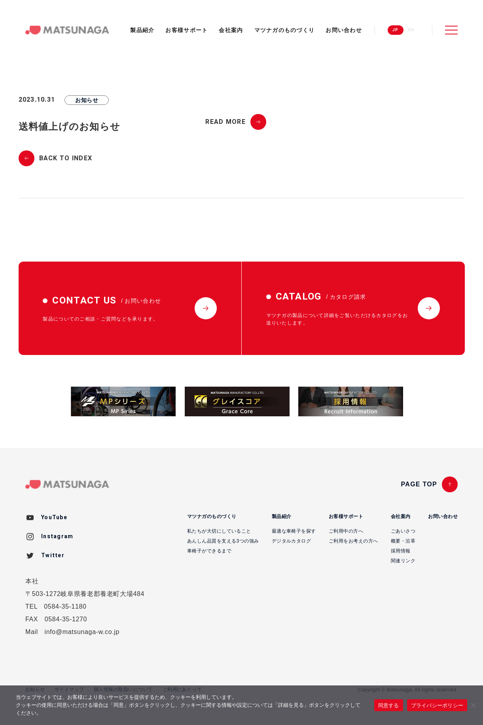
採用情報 (401, 551)
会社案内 (231, 30)
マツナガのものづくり (284, 30)
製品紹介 (142, 30)
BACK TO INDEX (66, 158)
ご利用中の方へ (346, 531)
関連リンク (403, 561)
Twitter (52, 555)
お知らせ (86, 100)
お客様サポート (186, 30)
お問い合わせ (344, 30)
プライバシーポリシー (437, 705)
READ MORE (225, 122)
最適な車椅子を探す (294, 531)
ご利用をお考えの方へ (353, 541)
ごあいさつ (403, 531)
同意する (388, 705)
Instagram (57, 536)
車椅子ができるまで (209, 551)
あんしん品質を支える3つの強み (223, 541)
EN (411, 30)
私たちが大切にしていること (219, 531)
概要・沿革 (403, 541)
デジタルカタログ (291, 541)
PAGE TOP (419, 484)
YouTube (54, 517)
